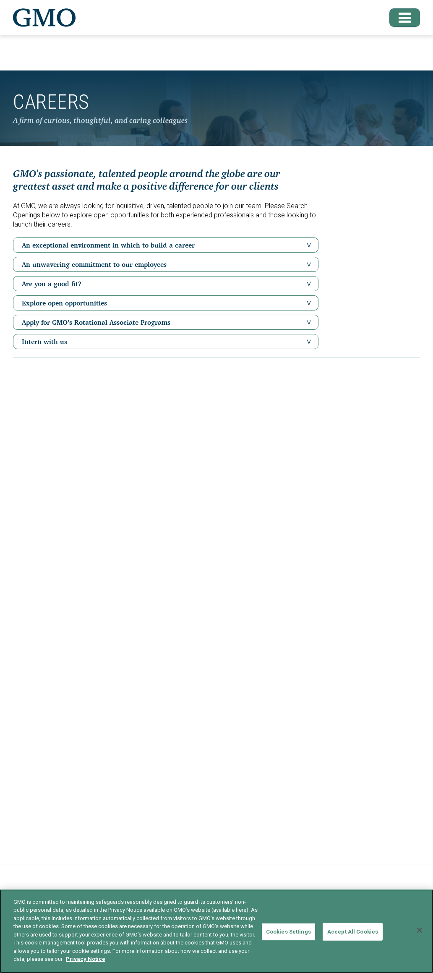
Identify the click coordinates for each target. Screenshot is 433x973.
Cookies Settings (288, 932)
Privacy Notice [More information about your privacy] (85, 959)
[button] (401, 17)
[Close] (419, 930)
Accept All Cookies (352, 932)
